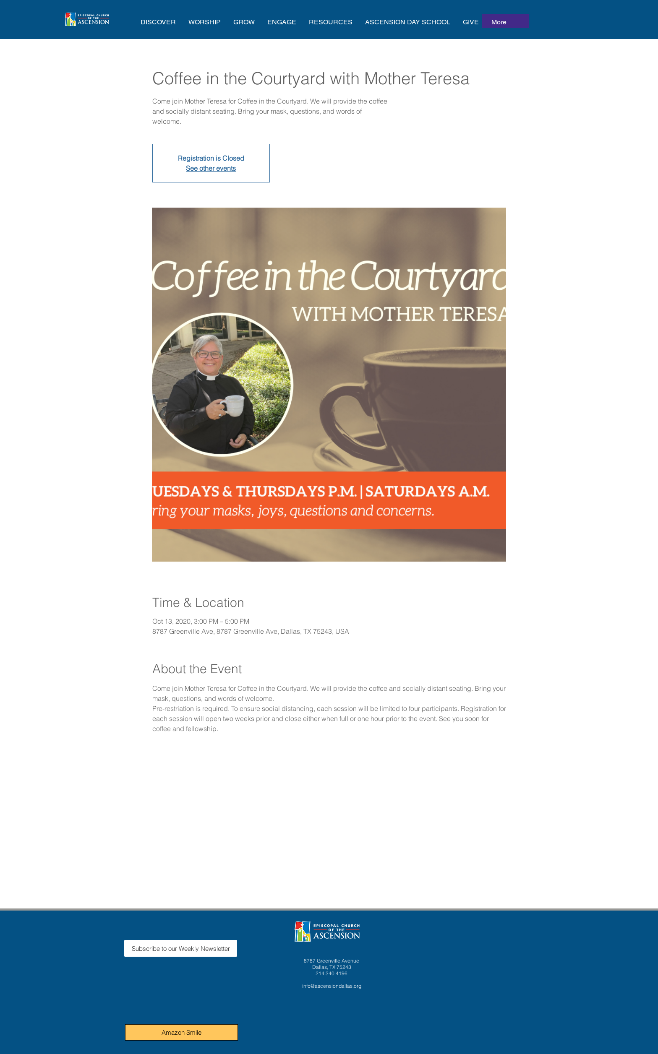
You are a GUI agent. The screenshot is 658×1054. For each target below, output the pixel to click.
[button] (158, 22)
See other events (211, 168)
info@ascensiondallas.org (331, 986)
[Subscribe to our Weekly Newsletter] (180, 948)
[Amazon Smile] (181, 1032)
